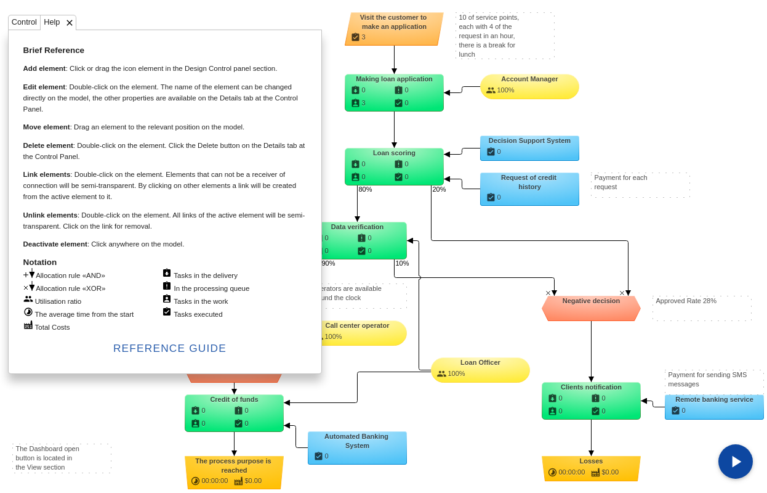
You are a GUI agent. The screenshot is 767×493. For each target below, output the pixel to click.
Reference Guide (170, 348)
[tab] (24, 22)
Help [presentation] (52, 22)
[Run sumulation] (735, 461)
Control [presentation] (24, 22)
